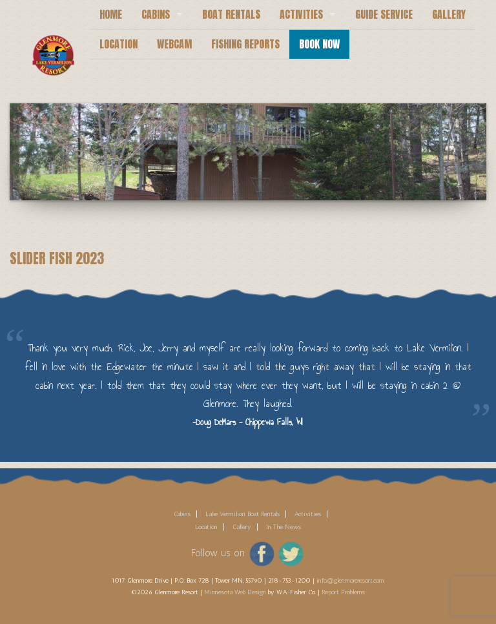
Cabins (155, 14)
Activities (301, 14)
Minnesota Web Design (235, 592)
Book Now (319, 44)
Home (110, 14)
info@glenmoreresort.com (350, 581)
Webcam (174, 44)
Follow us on (218, 553)
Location (118, 44)
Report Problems (343, 592)
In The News (283, 527)
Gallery (449, 14)
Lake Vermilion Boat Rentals (242, 514)
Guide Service (384, 14)
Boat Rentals (231, 14)
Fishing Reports (245, 44)
